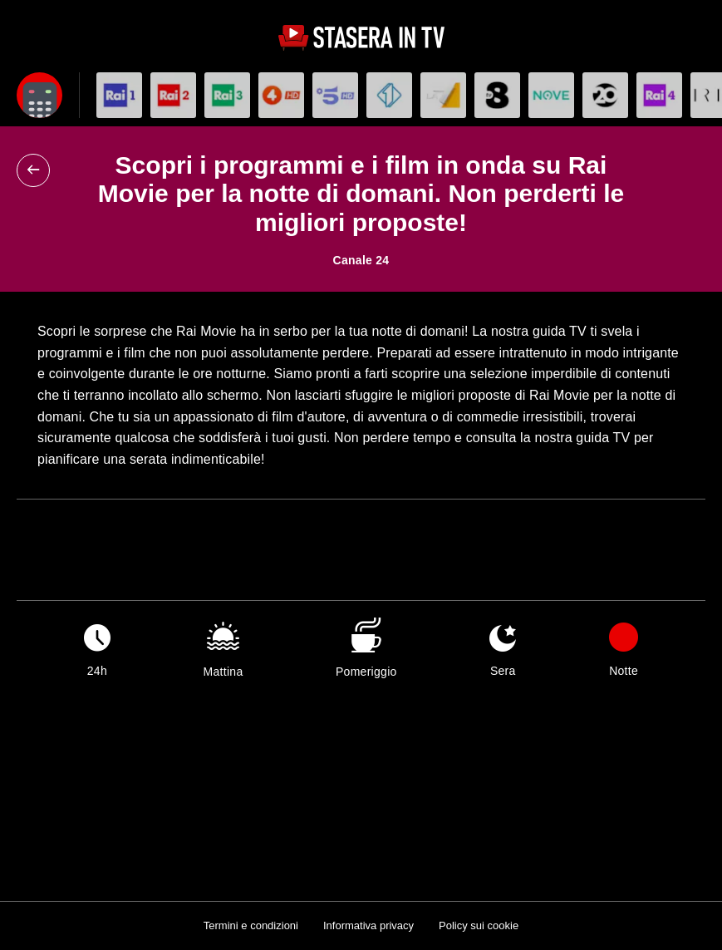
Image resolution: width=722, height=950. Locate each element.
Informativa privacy (368, 925)
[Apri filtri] (39, 95)
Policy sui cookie (478, 925)
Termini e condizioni (251, 925)
